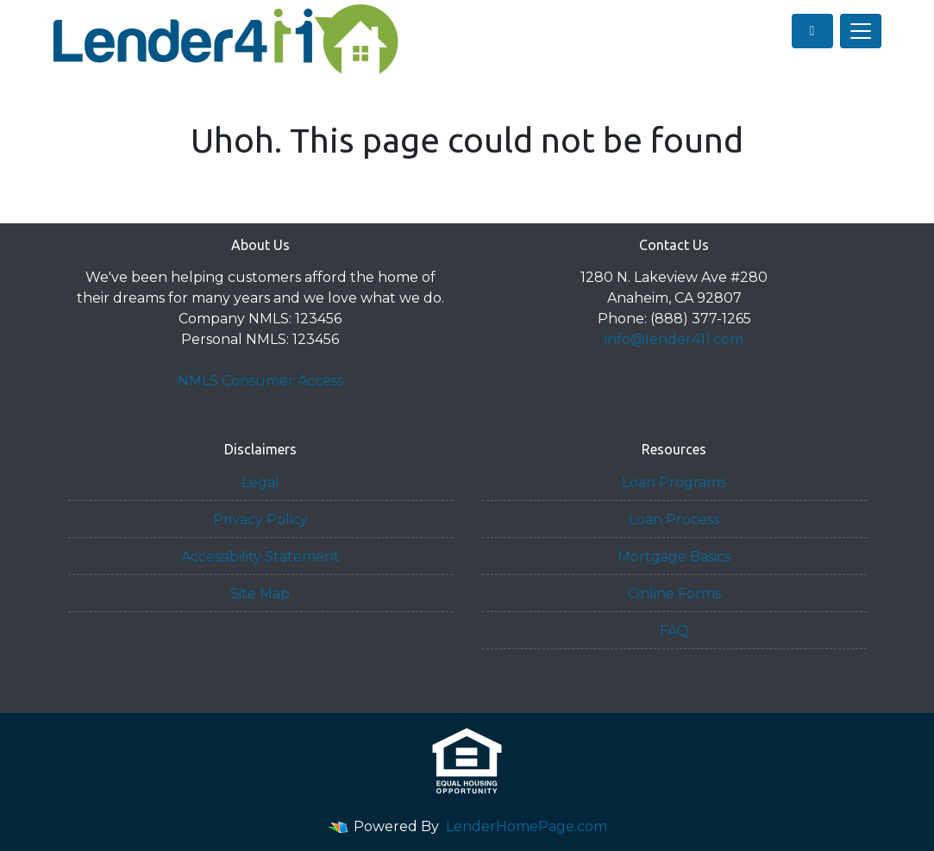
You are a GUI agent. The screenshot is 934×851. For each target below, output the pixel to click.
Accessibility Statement (260, 556)
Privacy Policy (260, 519)
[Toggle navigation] (860, 31)
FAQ (674, 631)
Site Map (260, 593)
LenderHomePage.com (526, 826)
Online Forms (674, 593)
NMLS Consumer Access (260, 380)
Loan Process (674, 519)
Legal (260, 482)
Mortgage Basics (673, 556)
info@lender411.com (674, 339)
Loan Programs (674, 482)
